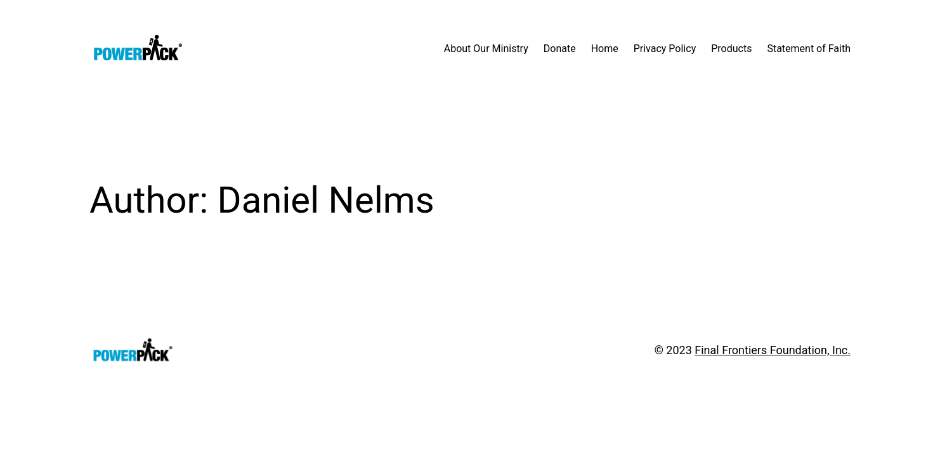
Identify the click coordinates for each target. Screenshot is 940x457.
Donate (560, 49)
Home (604, 49)
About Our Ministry (486, 49)
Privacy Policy (665, 49)
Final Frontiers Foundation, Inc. (773, 350)
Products (731, 49)
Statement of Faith (809, 49)
